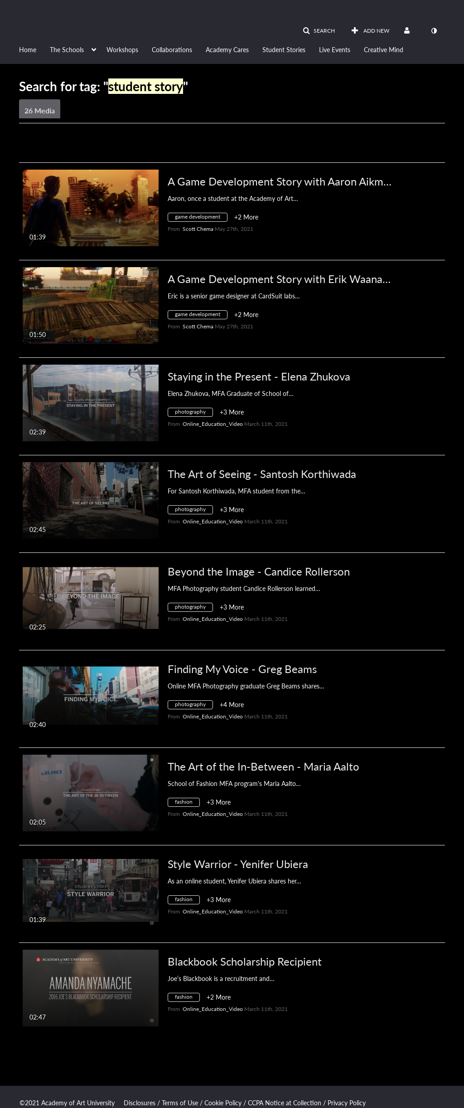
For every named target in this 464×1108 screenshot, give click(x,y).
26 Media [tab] (39, 110)
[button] (319, 31)
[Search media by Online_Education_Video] (213, 423)
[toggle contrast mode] (433, 31)
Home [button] (27, 50)
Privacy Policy (347, 1103)
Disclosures (139, 1103)
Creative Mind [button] (383, 50)
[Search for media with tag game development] (201, 218)
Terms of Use (180, 1103)
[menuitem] (34, 49)
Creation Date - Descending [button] (88, 146)
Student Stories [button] (283, 50)
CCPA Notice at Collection (284, 1103)
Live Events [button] (334, 50)
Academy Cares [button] (227, 50)
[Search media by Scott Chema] (198, 228)
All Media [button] (207, 146)
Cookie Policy (223, 1103)
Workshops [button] (122, 50)
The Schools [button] (67, 50)
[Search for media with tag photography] (194, 413)
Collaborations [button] (172, 50)
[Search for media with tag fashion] (187, 803)
